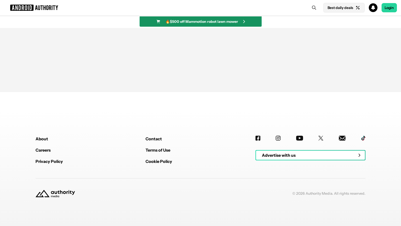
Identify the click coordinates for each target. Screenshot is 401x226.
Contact (154, 138)
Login (389, 7)
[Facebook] (257, 138)
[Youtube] (299, 138)
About (42, 138)
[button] (200, 7)
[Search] (314, 8)
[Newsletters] (342, 138)
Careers (43, 150)
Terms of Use (158, 150)
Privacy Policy (49, 161)
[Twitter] (320, 138)
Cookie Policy (159, 161)
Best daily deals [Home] (344, 7)
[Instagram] (278, 138)
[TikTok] (363, 138)
